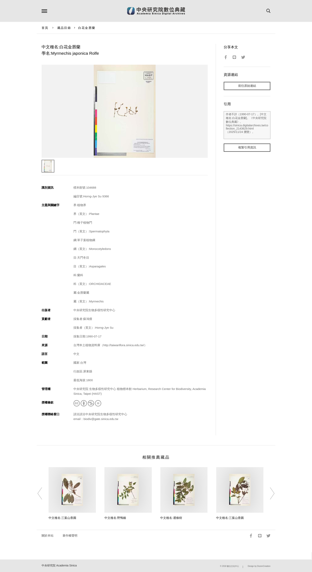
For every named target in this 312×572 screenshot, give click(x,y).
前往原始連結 (247, 86)
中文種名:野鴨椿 (115, 517)
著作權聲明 (69, 535)
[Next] (269, 493)
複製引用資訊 (247, 147)
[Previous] (43, 493)
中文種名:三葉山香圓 (62, 517)
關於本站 (48, 535)
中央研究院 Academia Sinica (59, 565)
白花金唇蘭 (86, 27)
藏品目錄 (64, 27)
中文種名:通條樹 (171, 517)
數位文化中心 (233, 566)
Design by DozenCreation (259, 566)
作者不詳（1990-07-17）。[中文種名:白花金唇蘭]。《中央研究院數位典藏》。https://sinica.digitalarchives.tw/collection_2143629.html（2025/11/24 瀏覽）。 (247, 125)
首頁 (45, 27)
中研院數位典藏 (156, 11)
